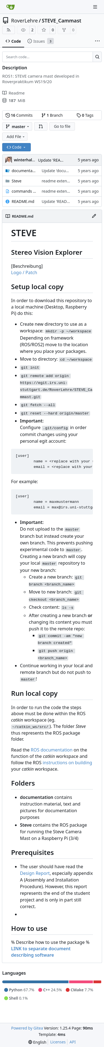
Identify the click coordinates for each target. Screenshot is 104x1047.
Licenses (58, 1042)
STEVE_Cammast (62, 20)
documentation (24, 170)
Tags (85, 115)
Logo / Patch (24, 272)
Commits (19, 115)
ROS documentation (52, 750)
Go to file (62, 126)
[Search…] (97, 57)
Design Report (35, 873)
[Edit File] (94, 216)
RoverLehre (24, 20)
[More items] (97, 41)
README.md (23, 201)
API (73, 1042)
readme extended (58, 181)
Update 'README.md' (57, 160)
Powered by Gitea (27, 1028)
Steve (16, 181)
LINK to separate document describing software (41, 952)
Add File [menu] (16, 136)
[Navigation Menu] (95, 6)
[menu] (37, 1042)
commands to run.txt (24, 191)
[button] (40, 126)
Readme (13, 93)
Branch (52, 115)
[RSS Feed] (8, 30)
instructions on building (67, 763)
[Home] (10, 7)
